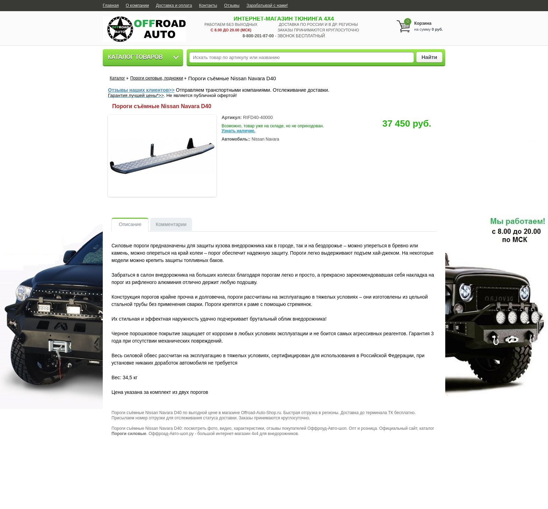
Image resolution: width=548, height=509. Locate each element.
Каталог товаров (135, 57)
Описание (130, 224)
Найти (429, 57)
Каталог (117, 78)
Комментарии (171, 224)
